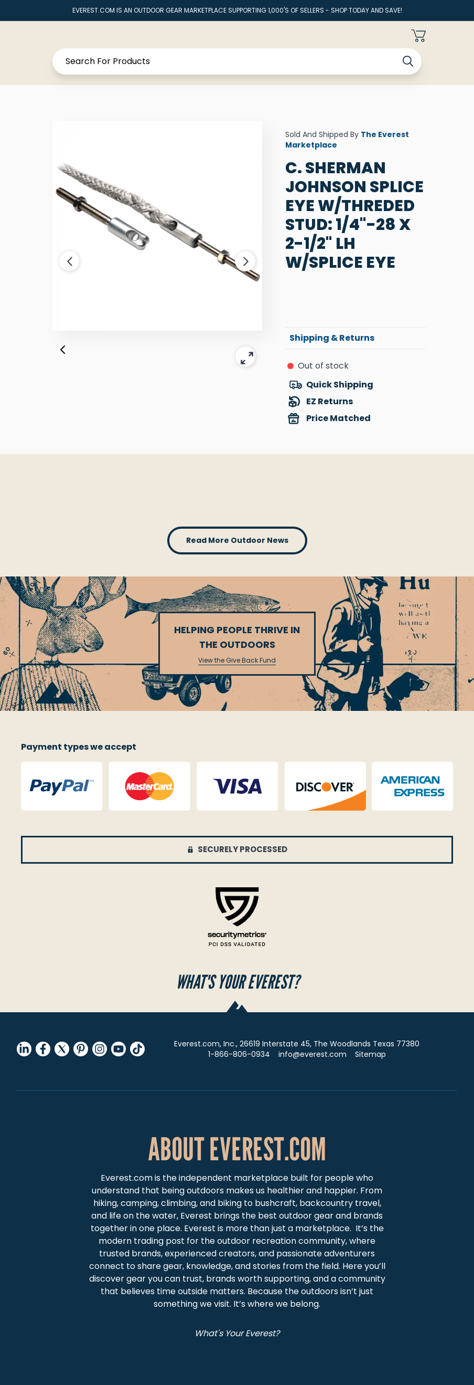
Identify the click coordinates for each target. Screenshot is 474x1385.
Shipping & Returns (331, 338)
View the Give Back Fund (237, 660)
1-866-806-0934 (239, 1054)
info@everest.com (312, 1054)
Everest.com (127, 1178)
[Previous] (62, 351)
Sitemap (370, 1054)
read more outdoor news (237, 540)
